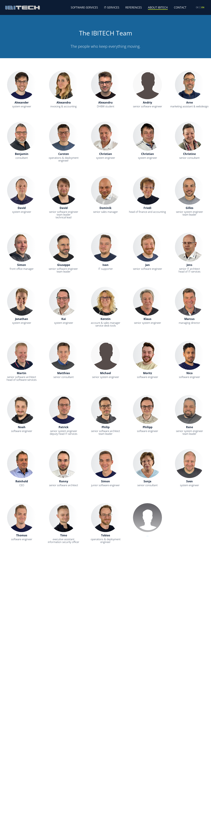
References (133, 7)
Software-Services (84, 7)
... (106, 586)
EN (202, 7)
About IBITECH (158, 7)
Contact (180, 7)
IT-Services (111, 7)
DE (197, 7)
